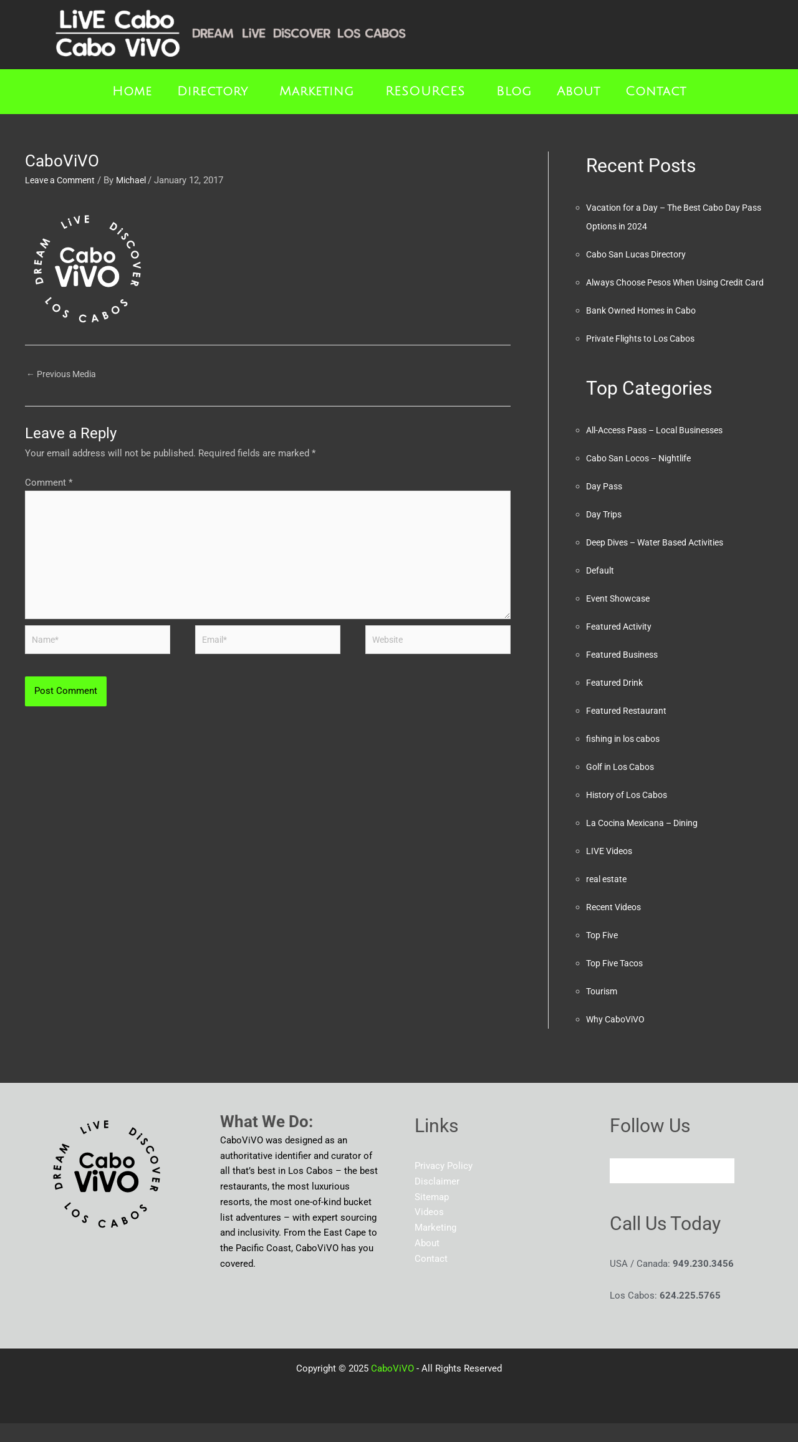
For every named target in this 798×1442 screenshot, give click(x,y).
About (578, 92)
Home (132, 92)
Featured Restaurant (628, 729)
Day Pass (605, 505)
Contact (655, 92)
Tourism (603, 1010)
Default (601, 589)
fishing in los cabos (626, 757)
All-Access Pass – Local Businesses (662, 448)
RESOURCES (425, 92)
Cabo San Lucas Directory (640, 254)
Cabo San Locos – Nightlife (643, 477)
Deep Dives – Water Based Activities (662, 561)
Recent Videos (616, 925)
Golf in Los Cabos (623, 785)
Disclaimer (437, 1200)
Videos (429, 1230)
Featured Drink (616, 701)
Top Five (603, 953)
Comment (48, 484)
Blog (514, 92)
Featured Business (624, 673)
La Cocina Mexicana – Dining (647, 841)
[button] (216, 91)
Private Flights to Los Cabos (645, 357)
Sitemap (432, 1215)
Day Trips (605, 533)
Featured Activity (621, 645)
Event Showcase (620, 617)
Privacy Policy (444, 1184)
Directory (212, 92)
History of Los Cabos (630, 813)
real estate (608, 897)
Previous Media (64, 374)
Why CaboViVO (617, 1038)
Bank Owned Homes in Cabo (645, 329)
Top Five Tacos (617, 982)
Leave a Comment (62, 180)
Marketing (316, 92)
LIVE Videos (611, 869)
